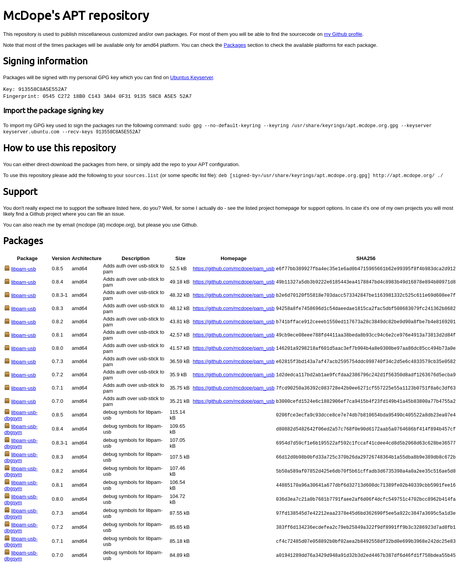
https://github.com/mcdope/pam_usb (234, 270)
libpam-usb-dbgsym (21, 416)
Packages (235, 45)
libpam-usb (23, 270)
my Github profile (343, 34)
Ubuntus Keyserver (191, 77)
